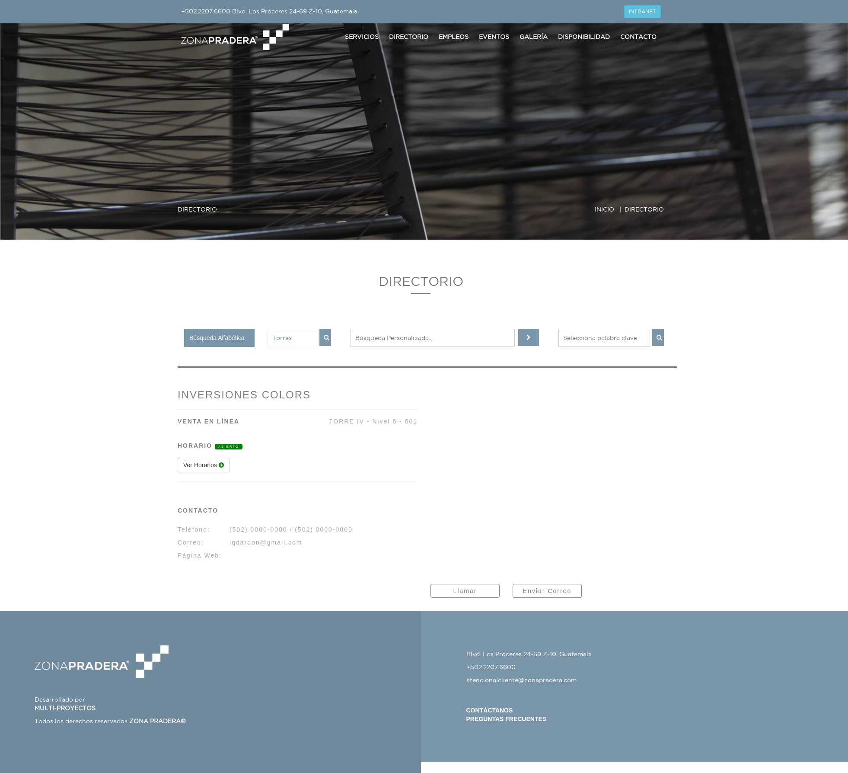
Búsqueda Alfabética (217, 337)
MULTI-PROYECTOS (65, 708)
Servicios (362, 36)
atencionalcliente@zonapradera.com (521, 680)
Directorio (408, 36)
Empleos (454, 36)
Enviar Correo (547, 590)
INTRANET (642, 11)
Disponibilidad (584, 36)
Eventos (494, 36)
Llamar (465, 590)
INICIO (604, 209)
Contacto (638, 36)
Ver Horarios (203, 465)
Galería (534, 36)
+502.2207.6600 (205, 11)
